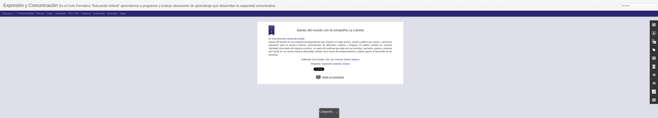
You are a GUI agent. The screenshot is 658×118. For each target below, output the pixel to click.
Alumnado (112, 13)
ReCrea (40, 13)
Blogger (342, 116)
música (346, 19)
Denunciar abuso (353, 116)
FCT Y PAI (73, 13)
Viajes (50, 13)
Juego (122, 13)
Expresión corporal (331, 19)
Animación (60, 13)
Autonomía (99, 13)
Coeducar (86, 13)
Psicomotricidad (26, 13)
